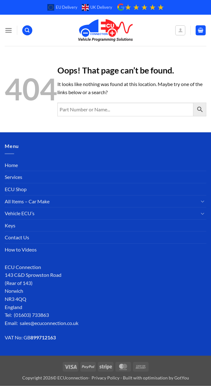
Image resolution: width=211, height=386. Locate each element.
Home (11, 165)
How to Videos (21, 249)
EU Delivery (62, 7)
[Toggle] (202, 201)
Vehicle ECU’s (19, 213)
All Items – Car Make (27, 201)
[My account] (180, 30)
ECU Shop (16, 189)
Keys (10, 225)
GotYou (181, 377)
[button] (8, 30)
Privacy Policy (105, 377)
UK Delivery (97, 7)
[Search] (27, 30)
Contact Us (17, 237)
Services (13, 177)
